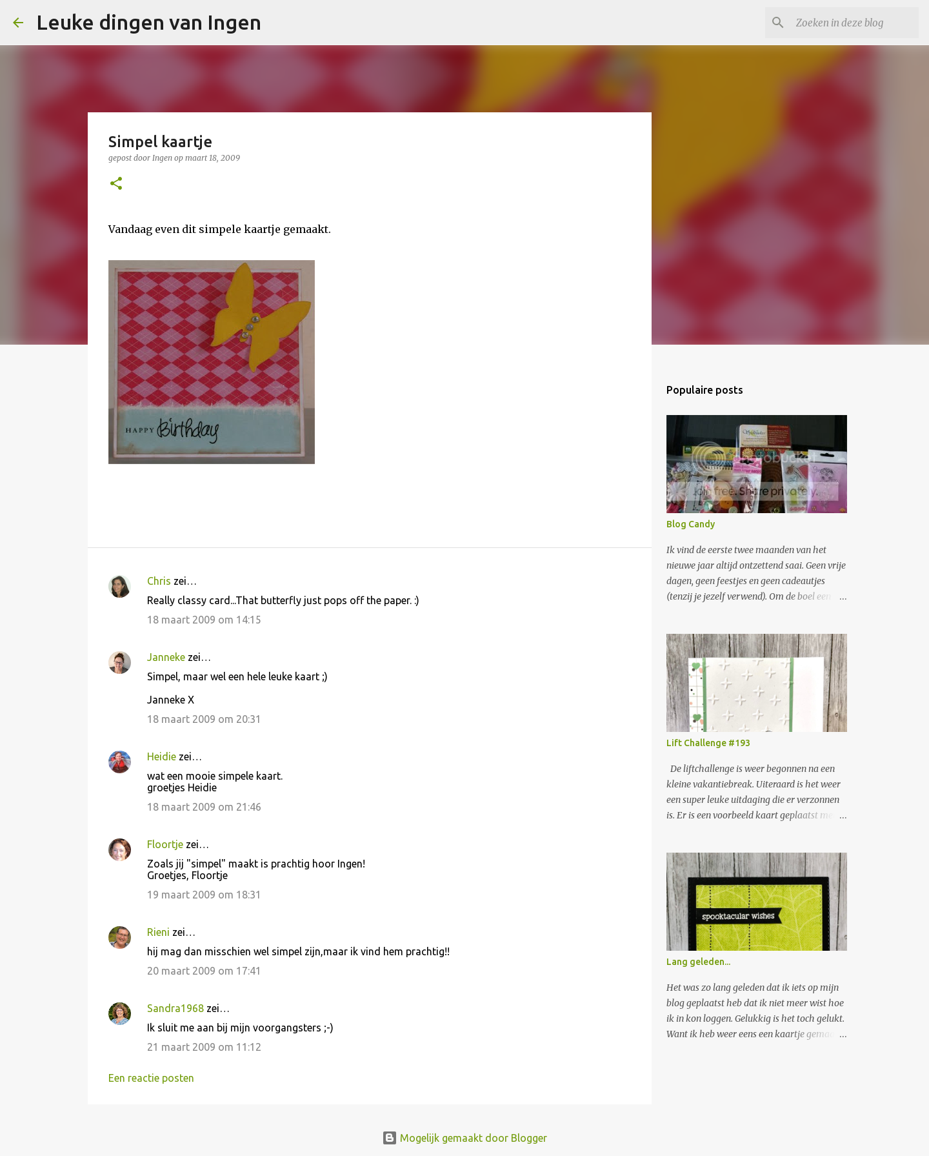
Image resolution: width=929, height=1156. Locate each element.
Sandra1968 (175, 1008)
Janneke (166, 657)
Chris (159, 581)
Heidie (161, 756)
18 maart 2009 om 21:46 (204, 807)
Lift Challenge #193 (708, 743)
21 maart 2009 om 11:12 (204, 1047)
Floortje (165, 844)
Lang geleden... (698, 962)
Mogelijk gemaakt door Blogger (464, 1138)
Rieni (158, 932)
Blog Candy (690, 524)
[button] (116, 184)
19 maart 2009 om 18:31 (204, 894)
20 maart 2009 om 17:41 (204, 971)
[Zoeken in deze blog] (851, 22)
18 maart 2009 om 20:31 (204, 719)
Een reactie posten (151, 1078)
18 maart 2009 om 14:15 (204, 619)
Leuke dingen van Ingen (148, 22)
